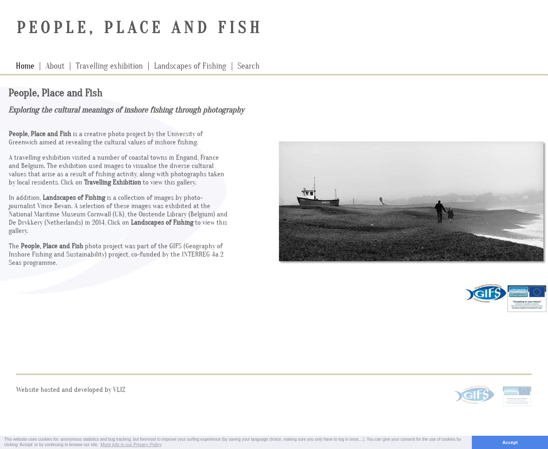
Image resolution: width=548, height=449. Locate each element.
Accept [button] (510, 442)
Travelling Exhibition (112, 182)
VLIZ (119, 390)
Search (249, 66)
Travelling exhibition (109, 66)
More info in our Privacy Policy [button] (131, 444)
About (55, 66)
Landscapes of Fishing (190, 66)
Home (25, 66)
